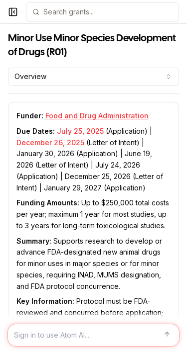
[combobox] (93, 77)
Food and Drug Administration (97, 115)
